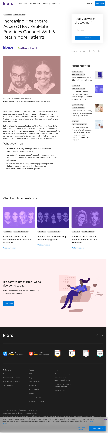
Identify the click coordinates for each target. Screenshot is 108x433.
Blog (30, 378)
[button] (24, 3)
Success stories (34, 382)
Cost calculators (35, 397)
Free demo (9, 303)
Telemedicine (8, 386)
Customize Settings (81, 429)
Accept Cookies (97, 429)
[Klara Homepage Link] (8, 3)
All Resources (34, 374)
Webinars (32, 386)
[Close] (105, 419)
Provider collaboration (11, 378)
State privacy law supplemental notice (62, 379)
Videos (31, 393)
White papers (34, 390)
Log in (89, 3)
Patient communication (12, 374)
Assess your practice (51, 3)
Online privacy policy (62, 374)
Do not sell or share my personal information (63, 385)
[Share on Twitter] (94, 51)
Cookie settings (60, 390)
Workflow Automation (11, 382)
